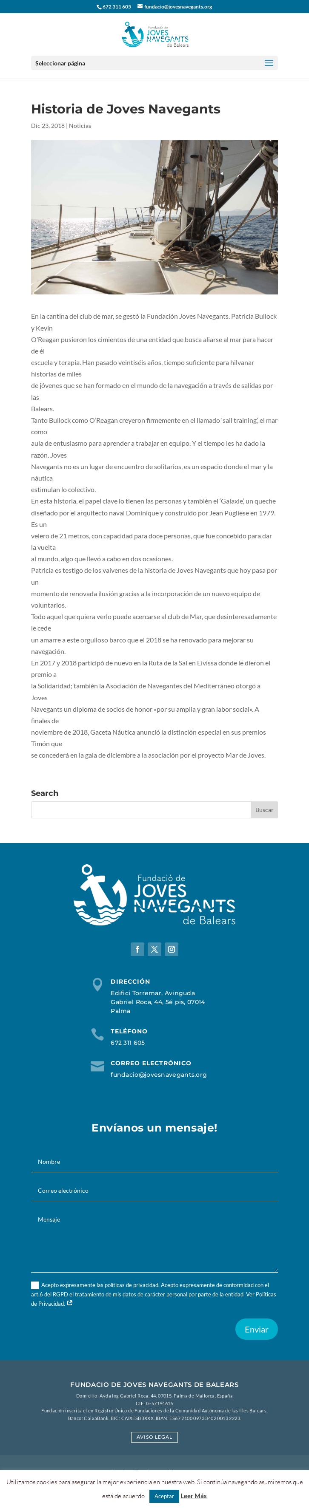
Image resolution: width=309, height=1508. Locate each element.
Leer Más (193, 1496)
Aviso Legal (154, 1437)
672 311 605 (128, 1043)
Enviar (257, 1329)
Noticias (80, 125)
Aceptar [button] (164, 1496)
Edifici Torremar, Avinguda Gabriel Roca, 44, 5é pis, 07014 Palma (158, 1002)
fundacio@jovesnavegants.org (159, 1074)
